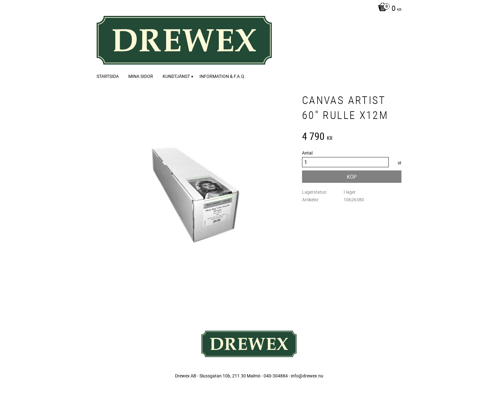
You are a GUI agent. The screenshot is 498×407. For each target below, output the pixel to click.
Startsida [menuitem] (108, 76)
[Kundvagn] (387, 9)
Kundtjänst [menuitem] (176, 76)
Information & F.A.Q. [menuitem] (222, 76)
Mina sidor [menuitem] (140, 76)
